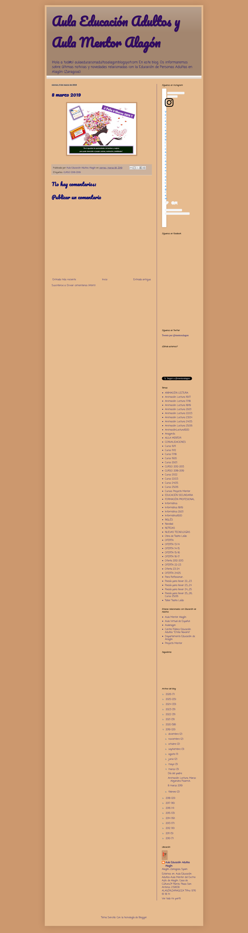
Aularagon (170, 625)
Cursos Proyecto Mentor (177, 491)
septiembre (174, 749)
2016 (168, 808)
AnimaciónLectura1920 (177, 430)
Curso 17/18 (171, 454)
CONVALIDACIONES (175, 442)
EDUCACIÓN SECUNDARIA (179, 495)
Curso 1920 (171, 458)
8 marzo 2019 (175, 786)
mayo (171, 764)
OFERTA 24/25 (173, 573)
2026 (169, 694)
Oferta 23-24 (172, 569)
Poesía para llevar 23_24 (178, 585)
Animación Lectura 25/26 (178, 426)
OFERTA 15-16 (172, 553)
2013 (168, 823)
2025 (169, 699)
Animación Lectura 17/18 (178, 401)
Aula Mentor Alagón (175, 617)
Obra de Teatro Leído (176, 536)
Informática (171, 503)
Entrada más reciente (64, 279)
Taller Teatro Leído (174, 600)
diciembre (173, 734)
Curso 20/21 (171, 462)
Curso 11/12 (170, 450)
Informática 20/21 (174, 512)
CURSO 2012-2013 (174, 467)
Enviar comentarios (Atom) (81, 285)
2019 (168, 729)
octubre (172, 744)
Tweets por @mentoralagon (175, 335)
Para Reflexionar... (174, 577)
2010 (168, 838)
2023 (169, 709)
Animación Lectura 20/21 (178, 409)
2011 (168, 833)
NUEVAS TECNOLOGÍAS (177, 532)
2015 (168, 813)
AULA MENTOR (173, 438)
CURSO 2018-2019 (72, 172)
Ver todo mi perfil (171, 899)
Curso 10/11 (170, 446)
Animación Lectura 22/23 (178, 413)
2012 (168, 828)
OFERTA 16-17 (172, 556)
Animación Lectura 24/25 (178, 422)
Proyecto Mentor (173, 643)
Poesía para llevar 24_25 (178, 589)
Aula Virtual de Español (177, 621)
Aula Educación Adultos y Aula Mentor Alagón (116, 32)
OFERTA (169, 540)
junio (171, 759)
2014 (168, 818)
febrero (172, 792)
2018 (168, 798)
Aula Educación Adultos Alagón (177, 864)
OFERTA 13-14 (172, 544)
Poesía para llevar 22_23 (178, 581)
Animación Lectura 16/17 (178, 397)
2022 (169, 714)
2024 (169, 704)
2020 (169, 724)
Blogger (143, 917)
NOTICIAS (170, 528)
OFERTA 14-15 (172, 548)
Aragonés (170, 434)
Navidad (169, 524)
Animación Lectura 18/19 (178, 405)
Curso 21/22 (171, 475)
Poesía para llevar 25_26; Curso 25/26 (178, 595)
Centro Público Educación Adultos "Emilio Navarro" (178, 631)
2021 (168, 719)
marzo (172, 769)
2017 (168, 803)
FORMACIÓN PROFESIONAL (180, 499)
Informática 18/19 (174, 507)
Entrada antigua (142, 279)
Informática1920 (173, 516)
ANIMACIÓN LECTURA (176, 393)
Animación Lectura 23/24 (178, 417)
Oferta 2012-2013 (174, 561)
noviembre (174, 739)
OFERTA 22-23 (173, 565)
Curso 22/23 (171, 479)
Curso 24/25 (171, 483)
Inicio (104, 279)
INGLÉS (169, 520)
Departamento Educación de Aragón (180, 638)
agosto (172, 754)
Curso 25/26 (171, 487)
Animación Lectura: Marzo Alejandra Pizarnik (182, 779)
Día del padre (175, 773)
